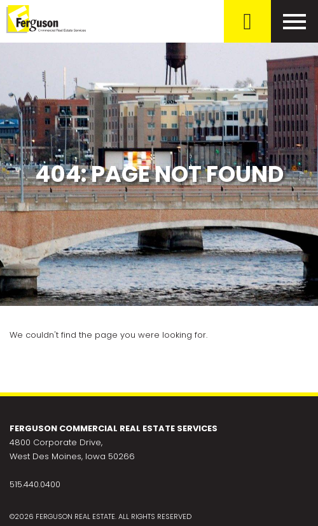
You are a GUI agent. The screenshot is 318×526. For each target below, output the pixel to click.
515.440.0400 (35, 484)
